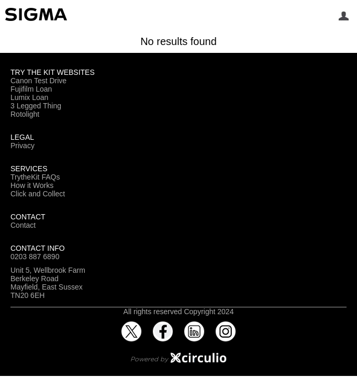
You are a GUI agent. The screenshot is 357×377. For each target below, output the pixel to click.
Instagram (225, 325)
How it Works (31, 185)
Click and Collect (37, 194)
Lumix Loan (29, 97)
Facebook (162, 325)
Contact (23, 225)
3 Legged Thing (35, 106)
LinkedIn (194, 325)
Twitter (131, 325)
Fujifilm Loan (31, 89)
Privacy (22, 145)
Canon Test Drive (38, 80)
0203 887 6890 (34, 256)
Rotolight (24, 114)
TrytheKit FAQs (35, 177)
